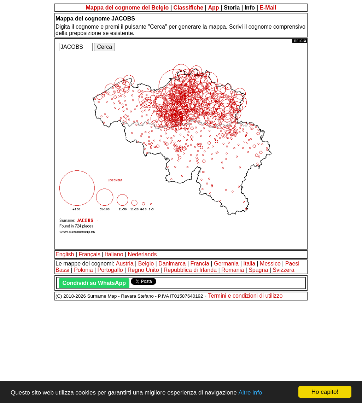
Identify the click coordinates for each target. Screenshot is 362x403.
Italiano (114, 254)
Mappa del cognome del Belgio (127, 8)
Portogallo (110, 270)
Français (89, 254)
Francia (200, 264)
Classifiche (188, 8)
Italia (249, 264)
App (213, 8)
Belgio (146, 264)
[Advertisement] (181, 350)
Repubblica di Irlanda (190, 270)
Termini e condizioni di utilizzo (245, 296)
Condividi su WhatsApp (94, 283)
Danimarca (172, 264)
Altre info (250, 392)
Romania (232, 270)
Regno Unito (143, 270)
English (65, 254)
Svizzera (283, 270)
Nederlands (142, 254)
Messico (270, 264)
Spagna (258, 270)
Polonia (83, 270)
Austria (125, 264)
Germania (226, 264)
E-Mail (267, 8)
